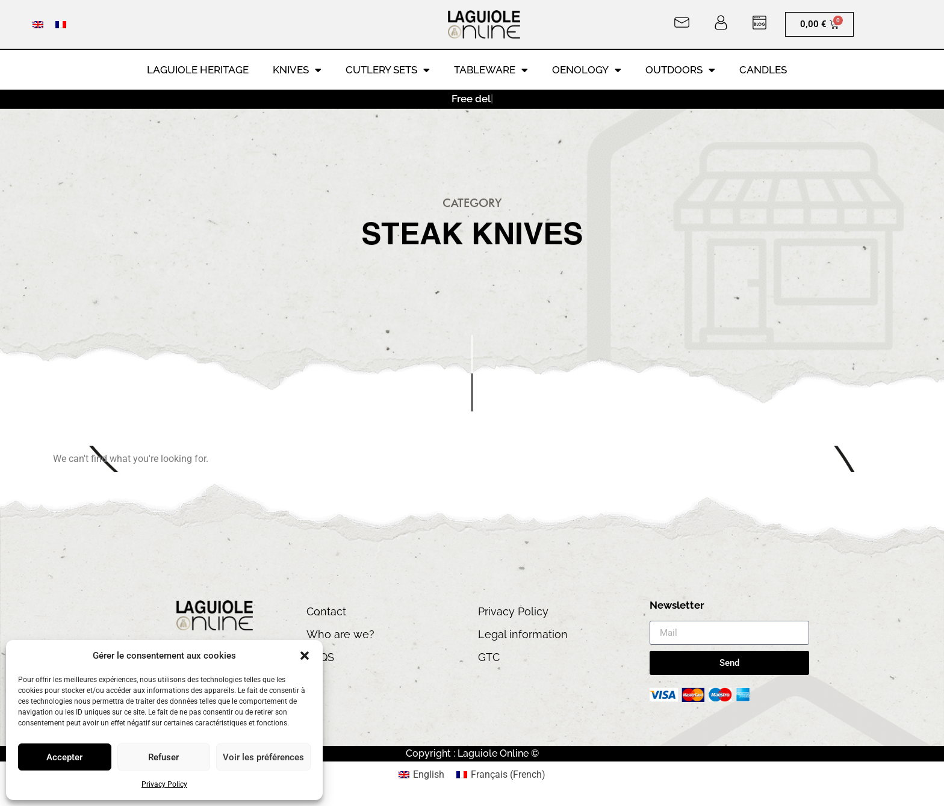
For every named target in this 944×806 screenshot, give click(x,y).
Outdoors (680, 70)
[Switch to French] (60, 24)
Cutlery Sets (388, 70)
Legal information (523, 634)
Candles (763, 70)
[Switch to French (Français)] (500, 774)
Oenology (586, 70)
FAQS (320, 657)
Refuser (163, 757)
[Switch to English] (37, 24)
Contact (326, 611)
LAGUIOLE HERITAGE (198, 70)
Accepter (64, 757)
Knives (297, 70)
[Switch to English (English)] (421, 774)
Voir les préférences (263, 757)
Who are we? (340, 634)
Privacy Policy (164, 784)
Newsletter (677, 605)
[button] (305, 656)
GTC (489, 657)
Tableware (491, 70)
